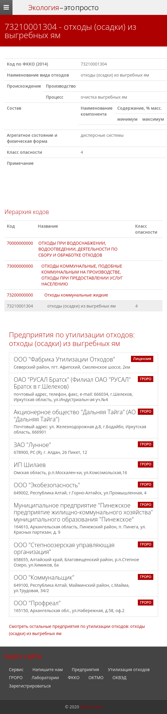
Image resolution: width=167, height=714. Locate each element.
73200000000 (20, 295)
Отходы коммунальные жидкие (76, 295)
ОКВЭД (120, 677)
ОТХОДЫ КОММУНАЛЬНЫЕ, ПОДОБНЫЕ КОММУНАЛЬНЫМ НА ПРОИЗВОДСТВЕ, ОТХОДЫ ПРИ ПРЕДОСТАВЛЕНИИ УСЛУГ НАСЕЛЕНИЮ (82, 275)
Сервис (16, 669)
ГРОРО (16, 677)
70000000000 (20, 243)
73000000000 (20, 266)
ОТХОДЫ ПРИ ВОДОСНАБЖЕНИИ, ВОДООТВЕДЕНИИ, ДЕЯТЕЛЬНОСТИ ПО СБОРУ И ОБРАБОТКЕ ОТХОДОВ (78, 249)
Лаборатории (45, 677)
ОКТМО (96, 677)
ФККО (73, 677)
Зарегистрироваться (30, 686)
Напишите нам (47, 669)
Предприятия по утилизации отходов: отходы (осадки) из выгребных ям (72, 339)
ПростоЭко (91, 707)
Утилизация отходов (129, 669)
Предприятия (85, 669)
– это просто (63, 7)
